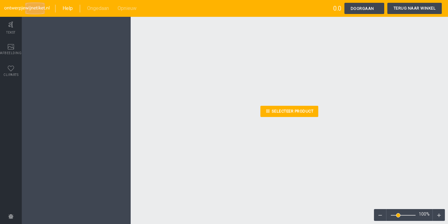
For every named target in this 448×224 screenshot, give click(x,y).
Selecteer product (289, 112)
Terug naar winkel (415, 8)
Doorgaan (362, 8)
